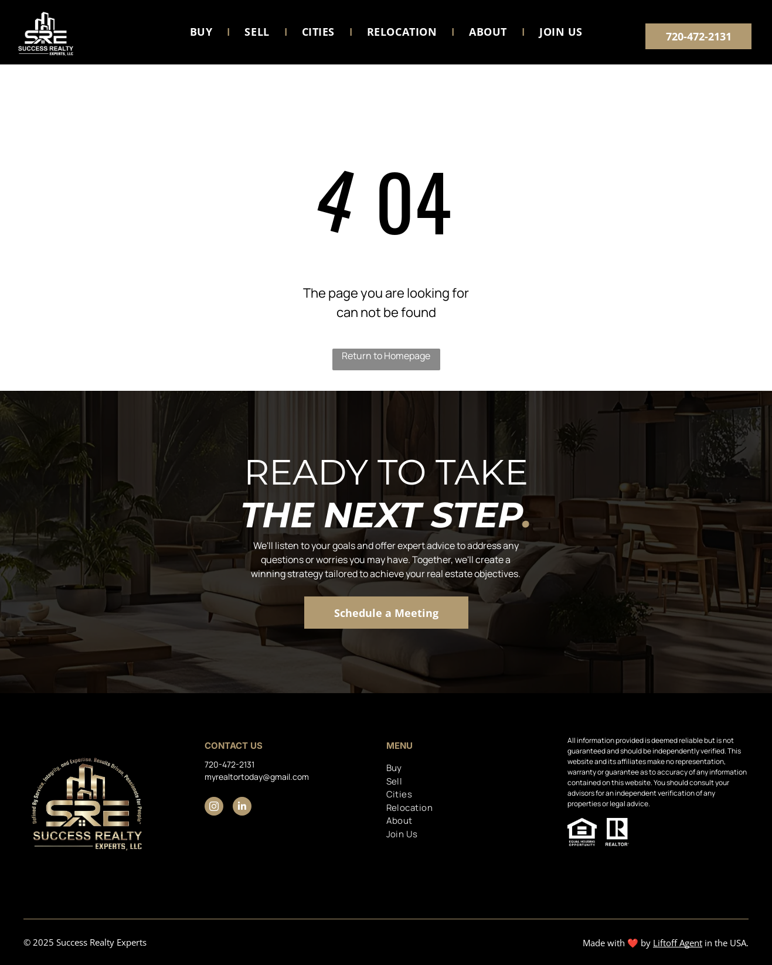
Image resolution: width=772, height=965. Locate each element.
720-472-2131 (229, 764)
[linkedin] (242, 808)
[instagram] (214, 808)
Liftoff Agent (677, 943)
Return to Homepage (386, 355)
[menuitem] (202, 32)
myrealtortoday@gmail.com (257, 776)
